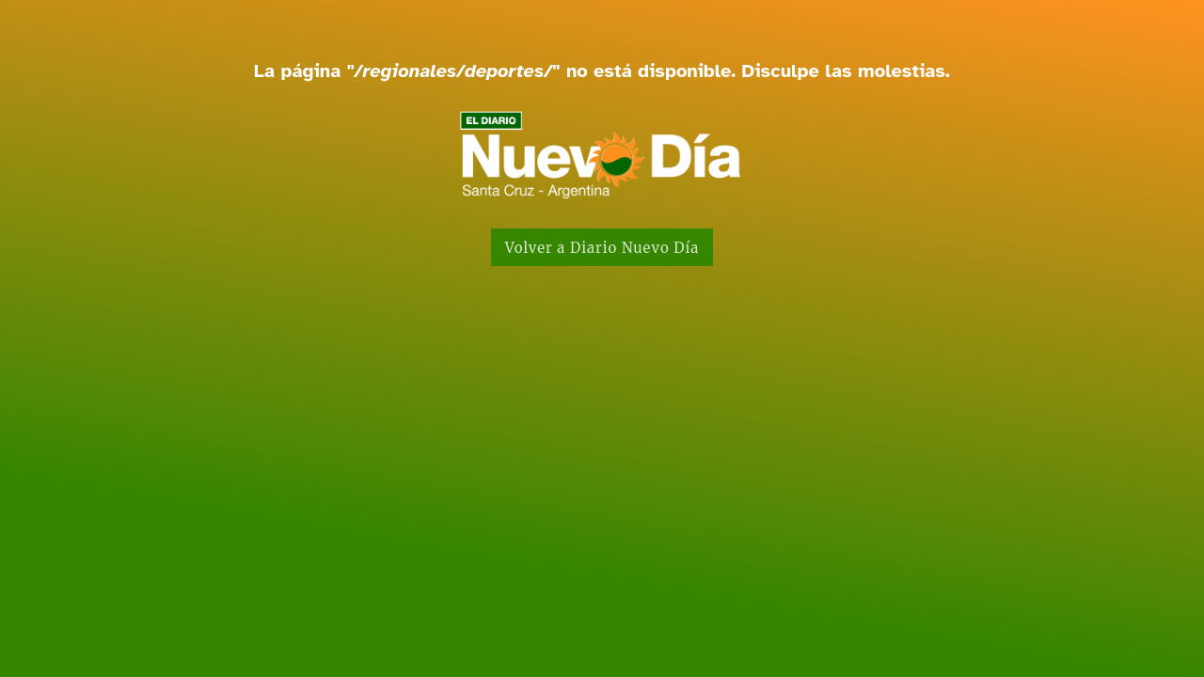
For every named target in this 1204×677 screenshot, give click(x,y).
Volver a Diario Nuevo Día (602, 248)
